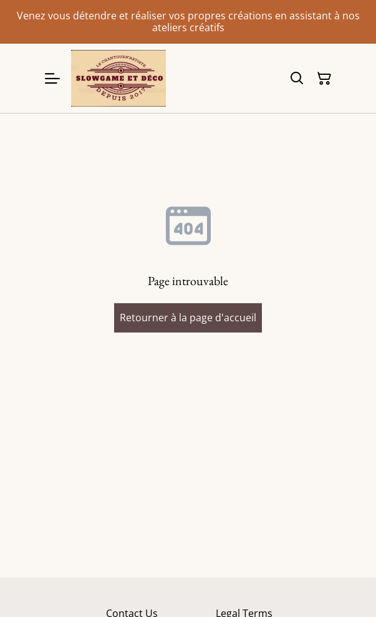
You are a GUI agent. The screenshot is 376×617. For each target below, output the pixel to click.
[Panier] (324, 78)
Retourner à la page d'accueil (188, 317)
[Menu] (52, 78)
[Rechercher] (297, 78)
